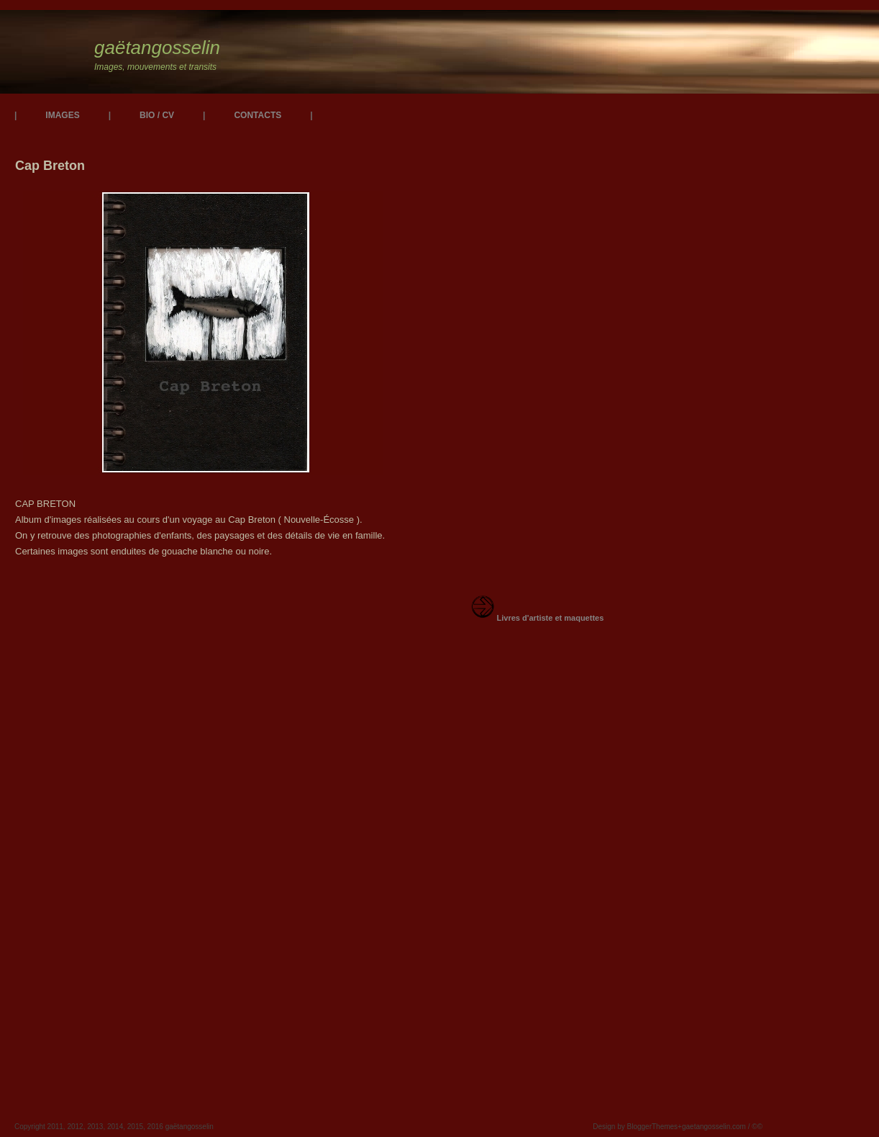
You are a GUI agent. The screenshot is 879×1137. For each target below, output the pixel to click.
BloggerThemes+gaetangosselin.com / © (692, 1127)
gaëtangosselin (157, 47)
